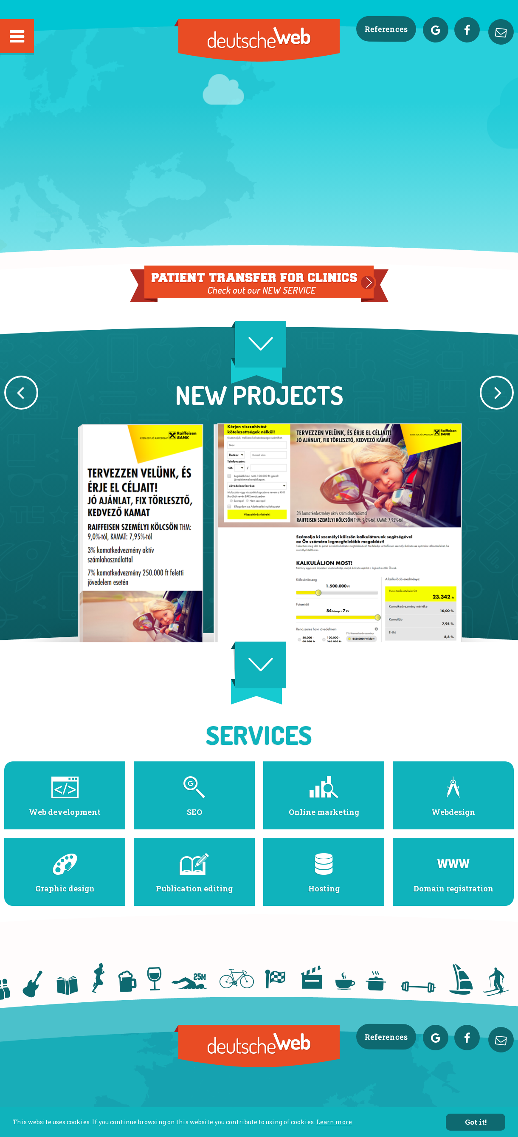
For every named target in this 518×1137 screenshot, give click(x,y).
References (386, 29)
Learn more (334, 1122)
